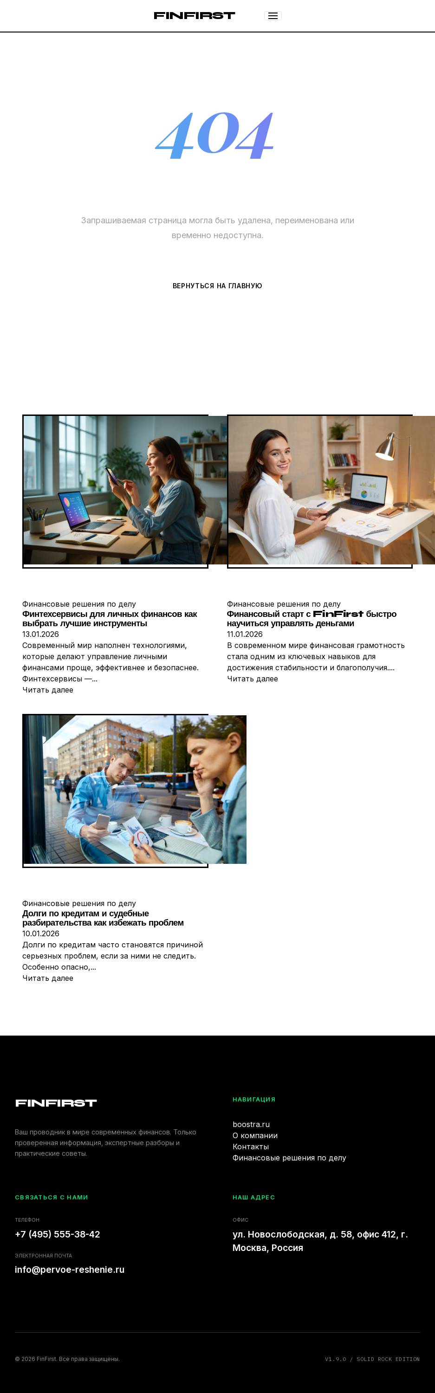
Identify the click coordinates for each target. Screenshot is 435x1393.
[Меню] (273, 15)
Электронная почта (43, 1256)
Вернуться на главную (218, 286)
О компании (255, 1135)
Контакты (251, 1146)
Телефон (27, 1220)
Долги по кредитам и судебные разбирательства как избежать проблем (103, 918)
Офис (240, 1220)
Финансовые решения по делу (289, 1157)
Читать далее (47, 689)
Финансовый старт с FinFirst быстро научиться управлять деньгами (311, 619)
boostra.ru (251, 1124)
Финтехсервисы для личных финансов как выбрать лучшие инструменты (109, 619)
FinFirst (193, 15)
